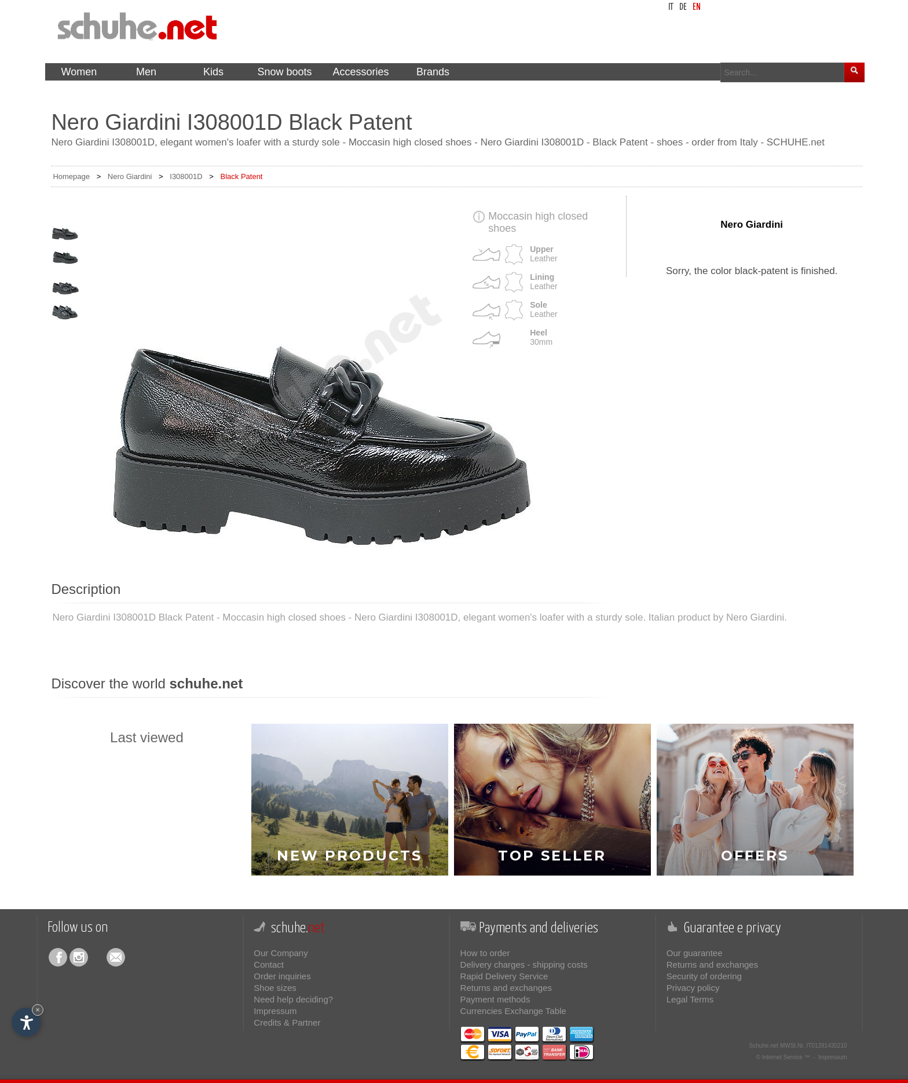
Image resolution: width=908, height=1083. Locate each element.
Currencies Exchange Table (513, 1011)
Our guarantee (695, 953)
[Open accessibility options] (26, 1022)
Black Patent (241, 176)
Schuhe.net (764, 1045)
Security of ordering (704, 976)
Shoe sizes (275, 988)
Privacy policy (693, 988)
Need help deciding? (293, 999)
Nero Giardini (130, 176)
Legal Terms (690, 999)
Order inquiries (282, 976)
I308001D (186, 176)
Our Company (280, 953)
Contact (269, 964)
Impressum (275, 1011)
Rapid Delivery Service (504, 976)
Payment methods (495, 999)
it (670, 7)
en (697, 7)
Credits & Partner (287, 1022)
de (683, 7)
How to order (485, 953)
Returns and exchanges (506, 988)
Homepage (71, 176)
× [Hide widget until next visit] (37, 1009)
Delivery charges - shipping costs (524, 964)
